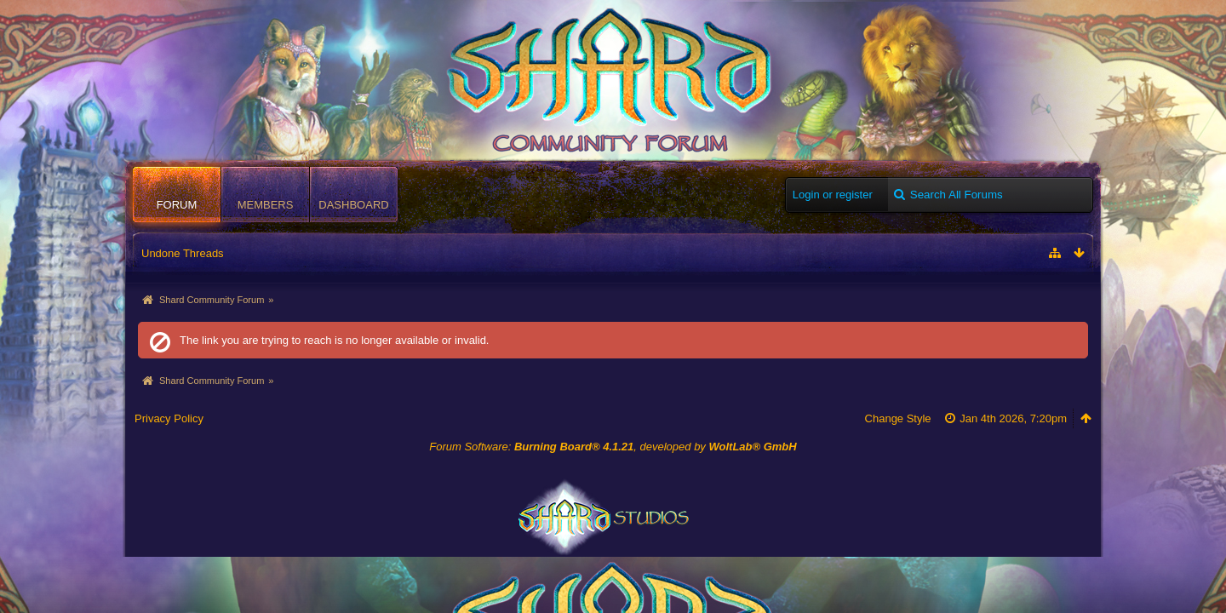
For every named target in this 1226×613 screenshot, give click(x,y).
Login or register (833, 194)
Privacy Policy (169, 418)
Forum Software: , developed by (612, 446)
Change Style (898, 418)
